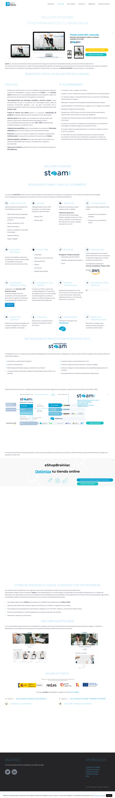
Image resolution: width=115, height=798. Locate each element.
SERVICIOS (51, 4)
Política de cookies (99, 795)
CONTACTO (81, 4)
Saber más (91, 4)
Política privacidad (92, 774)
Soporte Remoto (104, 4)
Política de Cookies (92, 772)
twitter (7, 772)
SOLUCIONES (71, 4)
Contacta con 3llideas (93, 767)
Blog (87, 776)
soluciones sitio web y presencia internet (88, 699)
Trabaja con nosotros (93, 769)
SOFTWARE (60, 4)
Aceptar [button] (109, 795)
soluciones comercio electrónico (31, 699)
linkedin (14, 772)
